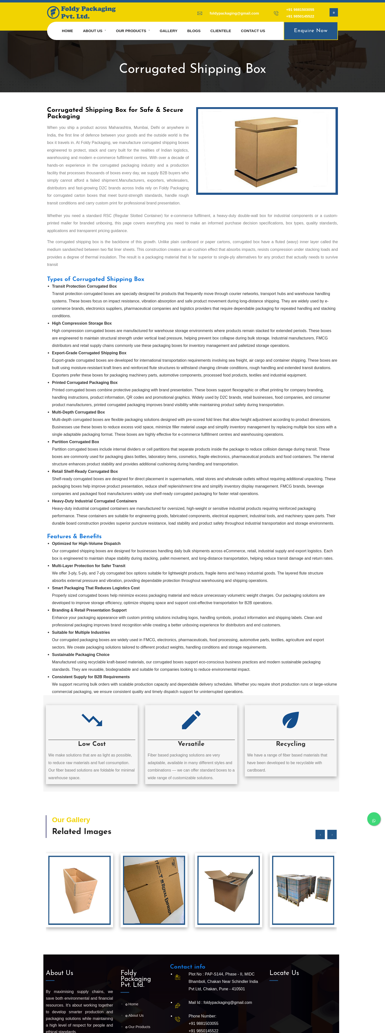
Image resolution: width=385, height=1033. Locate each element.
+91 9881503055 (300, 9)
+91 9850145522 (300, 16)
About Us (134, 1015)
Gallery (168, 31)
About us (92, 31)
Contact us (253, 31)
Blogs (194, 31)
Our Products (131, 31)
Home (67, 31)
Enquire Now (311, 30)
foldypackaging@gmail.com (234, 13)
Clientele (220, 31)
